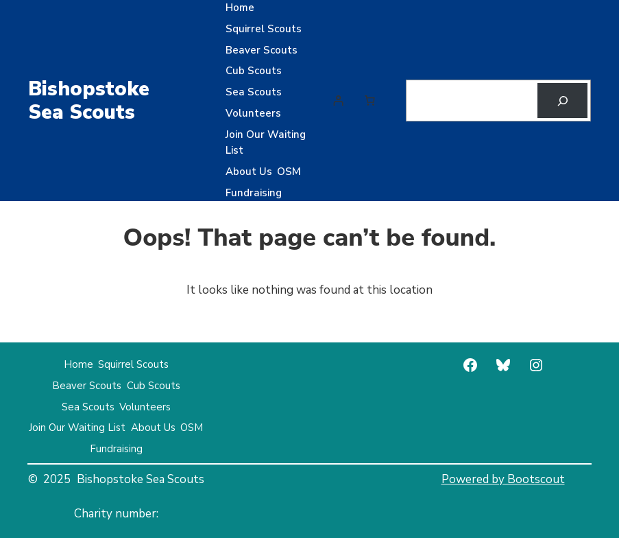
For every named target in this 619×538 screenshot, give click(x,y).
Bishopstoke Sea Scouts (88, 100)
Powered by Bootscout (503, 479)
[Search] (562, 100)
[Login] (339, 101)
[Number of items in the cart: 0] (370, 101)
